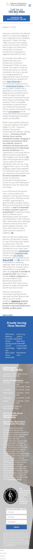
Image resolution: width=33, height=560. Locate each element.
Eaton (7, 355)
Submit (16, 527)
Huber (8, 341)
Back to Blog (8, 315)
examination (24, 251)
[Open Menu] (29, 5)
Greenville (21, 343)
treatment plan (21, 253)
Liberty (19, 336)
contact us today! (15, 479)
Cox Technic (18, 255)
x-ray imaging (14, 111)
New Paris (21, 341)
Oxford (8, 346)
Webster (8, 336)
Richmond (9, 334)
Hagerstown (22, 348)
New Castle (9, 352)
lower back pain (13, 81)
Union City (21, 334)
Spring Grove (10, 343)
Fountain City (10, 339)
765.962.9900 (16, 12)
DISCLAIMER (10, 544)
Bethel (19, 339)
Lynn (19, 355)
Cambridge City (9, 349)
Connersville (22, 346)
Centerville (9, 357)
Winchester (21, 352)
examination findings (15, 86)
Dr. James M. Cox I (10, 545)
